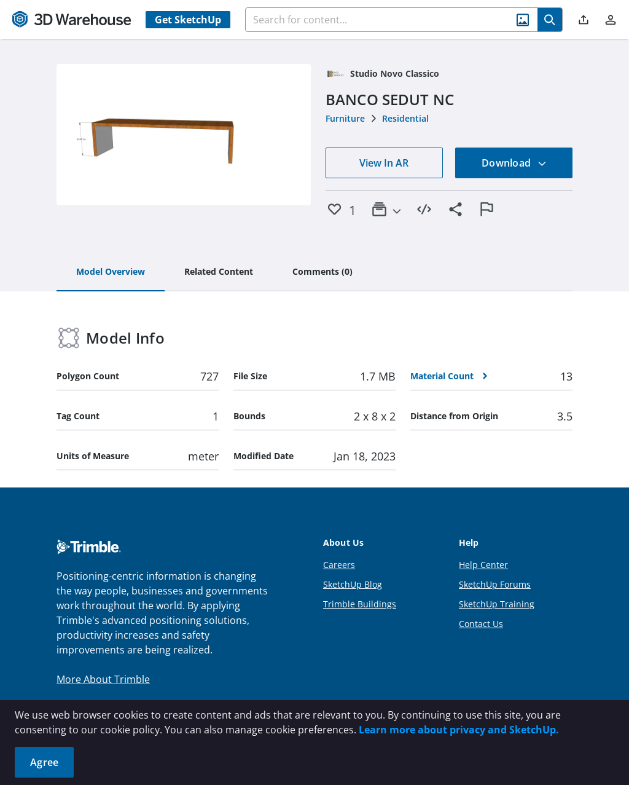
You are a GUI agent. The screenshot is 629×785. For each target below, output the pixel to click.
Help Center (483, 564)
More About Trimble (103, 679)
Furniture (345, 118)
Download (514, 163)
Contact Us (481, 623)
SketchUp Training (496, 604)
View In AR (383, 163)
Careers (339, 564)
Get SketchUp (188, 19)
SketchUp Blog (352, 584)
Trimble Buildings (359, 604)
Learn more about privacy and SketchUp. (459, 729)
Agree (44, 762)
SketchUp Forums (495, 584)
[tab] (111, 272)
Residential (405, 118)
